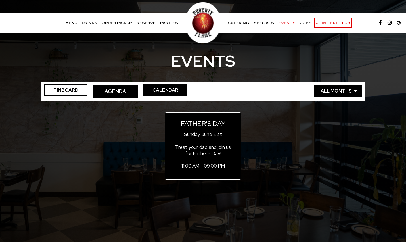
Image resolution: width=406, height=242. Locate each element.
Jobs (305, 22)
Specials (264, 22)
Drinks (89, 22)
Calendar (171, 91)
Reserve (146, 22)
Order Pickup (117, 22)
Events (287, 22)
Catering (238, 22)
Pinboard (64, 91)
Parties (169, 22)
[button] (203, 146)
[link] (203, 22)
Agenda (117, 91)
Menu (71, 22)
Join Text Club (333, 22)
